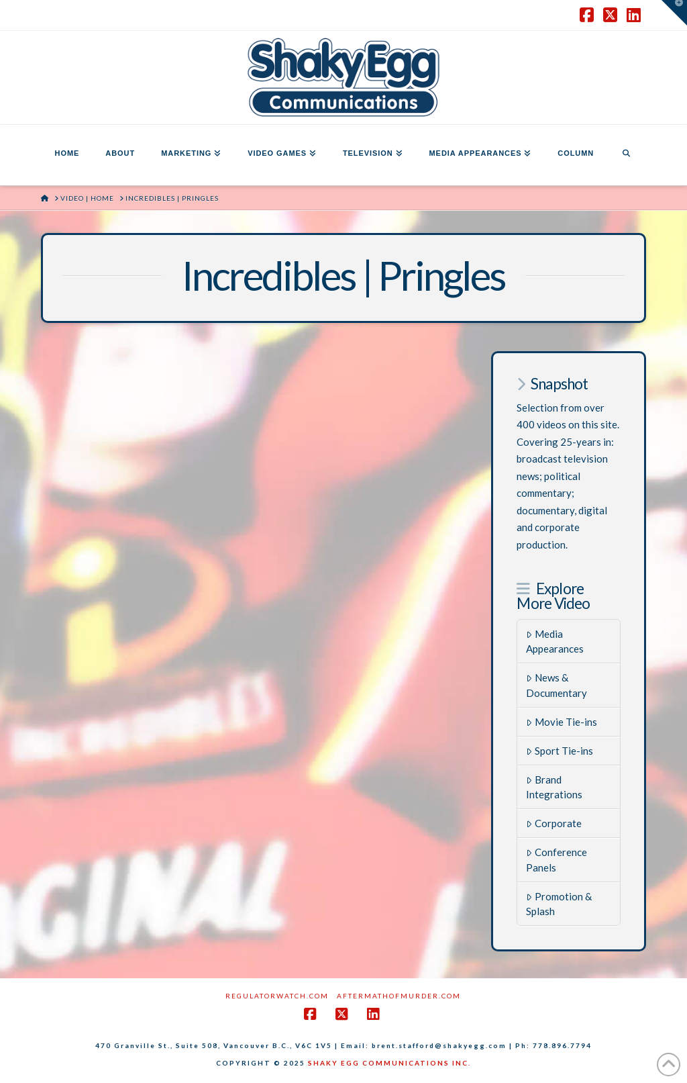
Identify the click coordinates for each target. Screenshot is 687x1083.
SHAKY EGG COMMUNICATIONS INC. (389, 1063)
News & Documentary (556, 685)
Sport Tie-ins (559, 751)
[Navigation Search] (625, 155)
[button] (674, 13)
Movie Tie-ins (561, 722)
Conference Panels (556, 860)
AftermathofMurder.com (399, 996)
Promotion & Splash (559, 904)
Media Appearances (555, 641)
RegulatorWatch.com (277, 996)
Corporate (554, 823)
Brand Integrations (554, 787)
